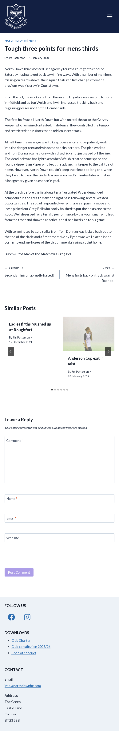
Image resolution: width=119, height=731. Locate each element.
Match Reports (16, 40)
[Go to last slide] (11, 351)
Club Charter (21, 640)
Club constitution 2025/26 (30, 646)
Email (11, 518)
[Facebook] (11, 617)
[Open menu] (109, 16)
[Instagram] (27, 617)
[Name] (59, 498)
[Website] (59, 537)
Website (12, 538)
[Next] (108, 351)
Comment (14, 440)
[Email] (59, 518)
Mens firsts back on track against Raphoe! (89, 274)
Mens (32, 40)
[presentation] (89, 334)
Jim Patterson (16, 58)
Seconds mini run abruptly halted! (30, 271)
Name (11, 498)
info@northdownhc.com (23, 686)
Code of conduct (23, 653)
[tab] (52, 390)
